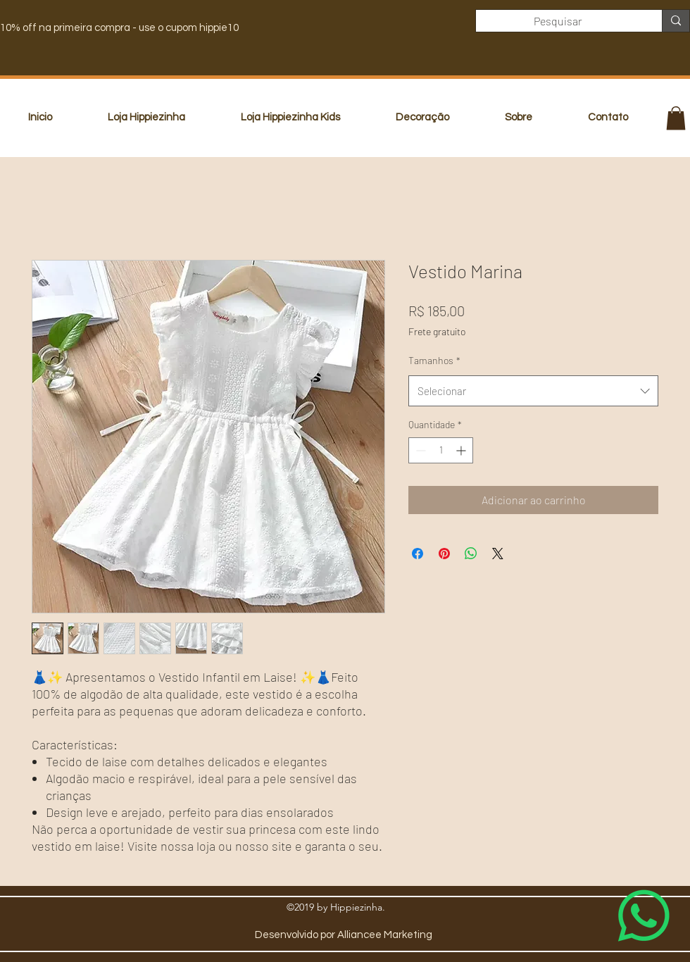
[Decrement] (419, 450)
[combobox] (533, 390)
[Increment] (462, 450)
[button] (676, 118)
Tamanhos (434, 360)
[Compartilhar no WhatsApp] (471, 553)
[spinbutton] (440, 450)
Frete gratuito (436, 331)
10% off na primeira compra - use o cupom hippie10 (119, 28)
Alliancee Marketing (384, 935)
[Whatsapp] (644, 916)
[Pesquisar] (558, 21)
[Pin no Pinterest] (444, 553)
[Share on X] (497, 553)
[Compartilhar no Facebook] (417, 553)
